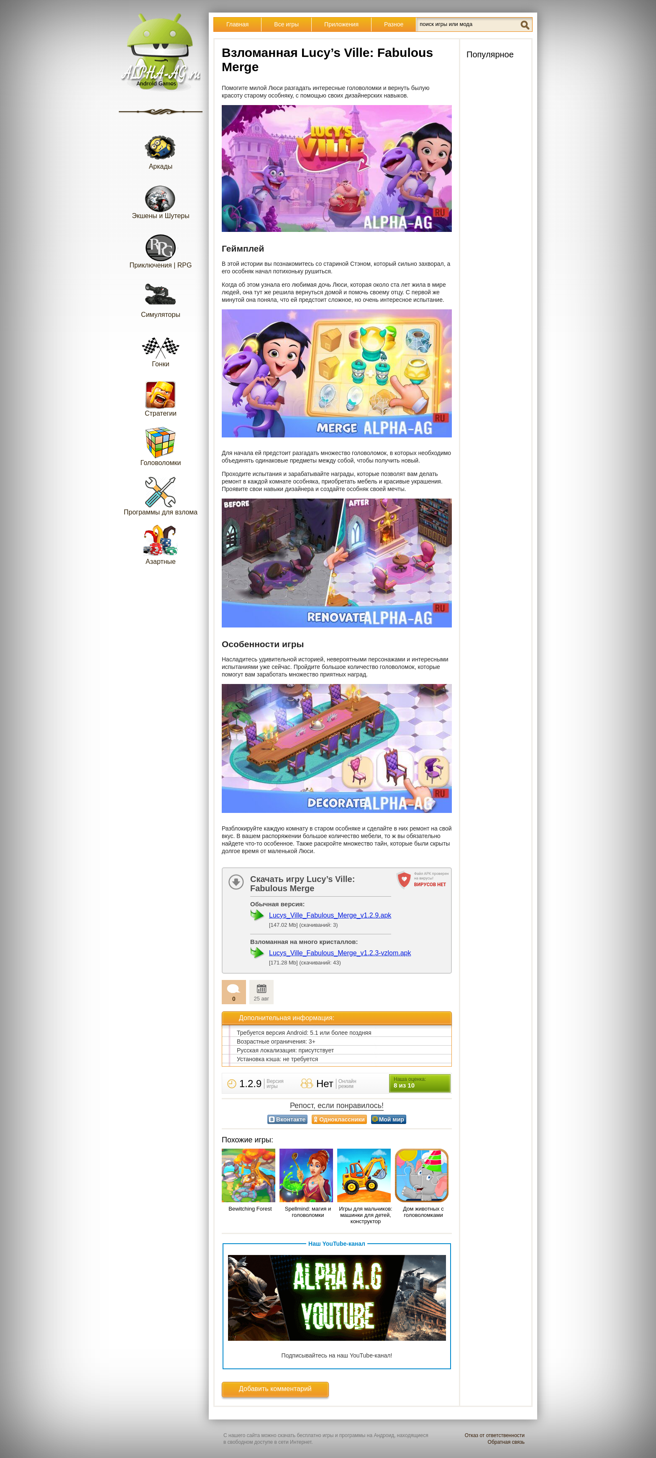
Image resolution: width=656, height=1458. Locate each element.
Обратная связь (506, 1442)
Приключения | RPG (161, 248)
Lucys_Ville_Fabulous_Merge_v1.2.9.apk (330, 915)
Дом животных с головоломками (423, 1212)
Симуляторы (160, 298)
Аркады (160, 149)
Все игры (286, 24)
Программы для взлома (160, 495)
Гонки (160, 347)
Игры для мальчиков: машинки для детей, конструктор (365, 1215)
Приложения (341, 24)
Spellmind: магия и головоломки (308, 1212)
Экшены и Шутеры (161, 199)
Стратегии (160, 396)
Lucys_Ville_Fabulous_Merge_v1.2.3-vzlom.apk (340, 953)
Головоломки (161, 446)
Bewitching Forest (250, 1209)
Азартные (160, 545)
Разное (393, 24)
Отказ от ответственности (495, 1435)
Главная (237, 24)
